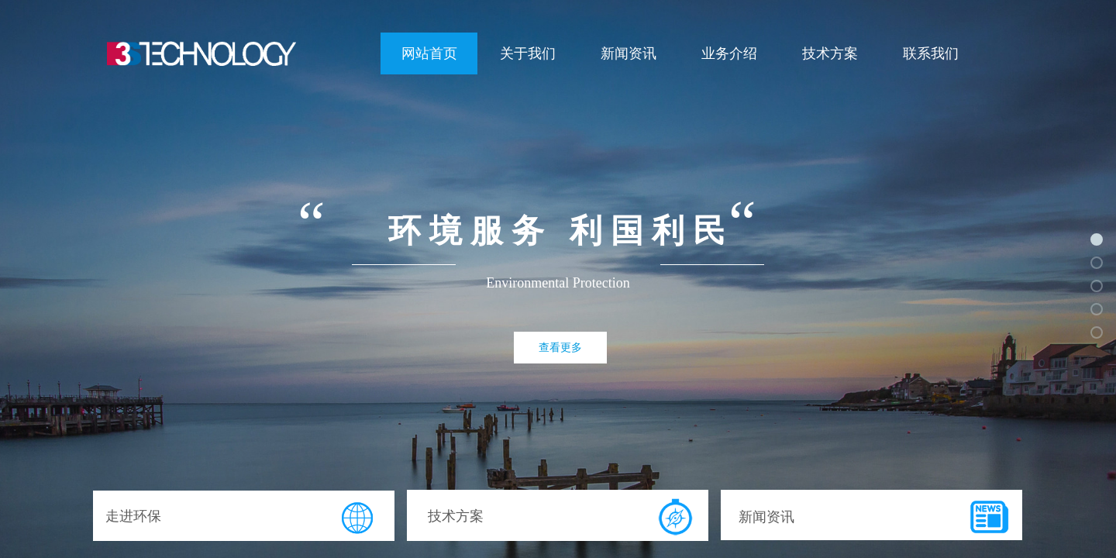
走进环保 (133, 516)
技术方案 (830, 53)
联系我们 (931, 53)
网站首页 (429, 53)
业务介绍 (729, 53)
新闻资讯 (628, 53)
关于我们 (528, 53)
